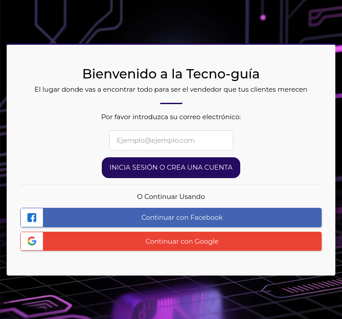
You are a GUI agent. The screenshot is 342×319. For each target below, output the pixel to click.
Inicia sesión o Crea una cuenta (171, 167)
